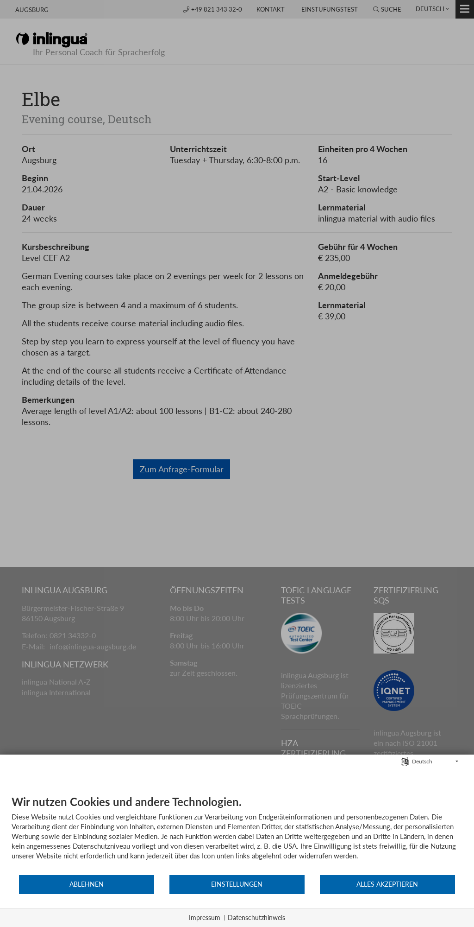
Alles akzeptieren (387, 884)
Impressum (204, 917)
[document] (237, 834)
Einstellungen (236, 884)
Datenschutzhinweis (256, 917)
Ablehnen (86, 884)
